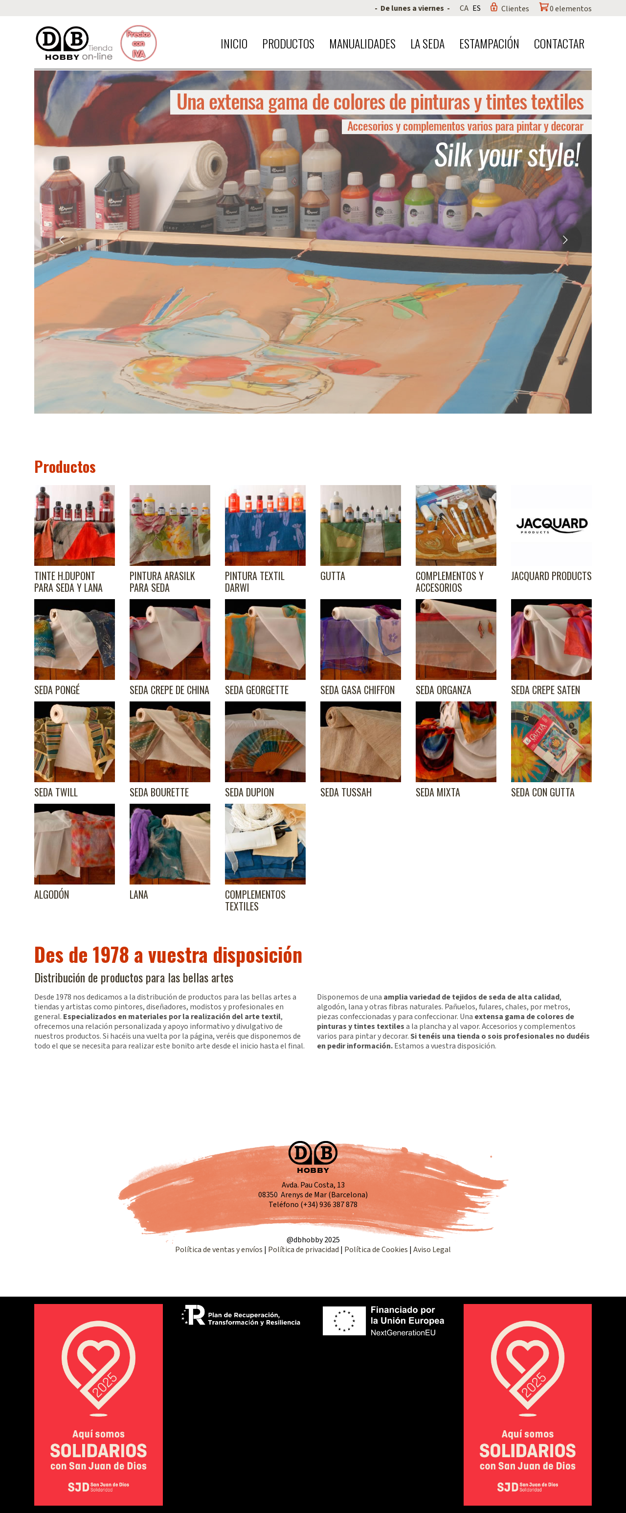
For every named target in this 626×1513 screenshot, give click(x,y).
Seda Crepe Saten (545, 689)
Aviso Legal (432, 1249)
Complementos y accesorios (450, 581)
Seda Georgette (257, 689)
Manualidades (362, 43)
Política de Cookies (376, 1249)
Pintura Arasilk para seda (162, 581)
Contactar (559, 43)
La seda (427, 43)
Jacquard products (551, 575)
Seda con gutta (543, 792)
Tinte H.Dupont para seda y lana (68, 581)
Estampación (489, 43)
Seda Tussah (346, 792)
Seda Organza (443, 689)
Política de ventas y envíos (219, 1249)
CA (464, 8)
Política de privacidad (304, 1249)
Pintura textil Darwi (255, 581)
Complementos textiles (255, 900)
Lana (139, 894)
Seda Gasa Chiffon (357, 689)
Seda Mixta (438, 792)
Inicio (234, 43)
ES (476, 8)
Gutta (332, 575)
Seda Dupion (249, 792)
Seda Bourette (159, 792)
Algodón (51, 894)
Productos (288, 43)
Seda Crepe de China (169, 689)
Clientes (515, 8)
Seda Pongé (57, 689)
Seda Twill (56, 792)
